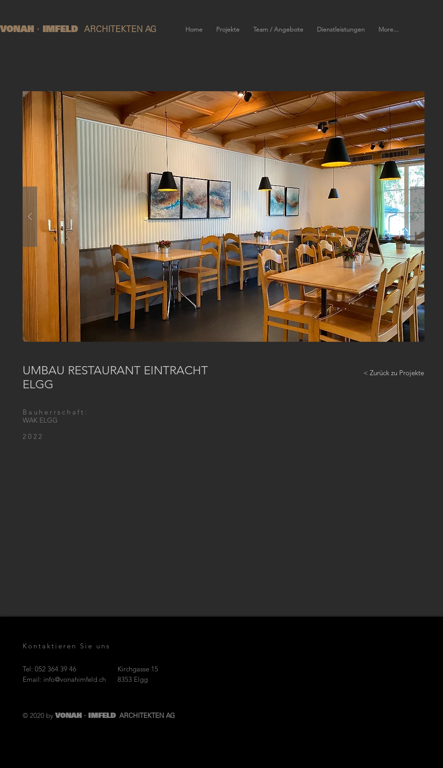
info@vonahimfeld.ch (74, 679)
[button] (223, 216)
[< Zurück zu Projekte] (393, 372)
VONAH (18, 28)
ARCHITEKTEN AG (120, 29)
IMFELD (61, 28)
